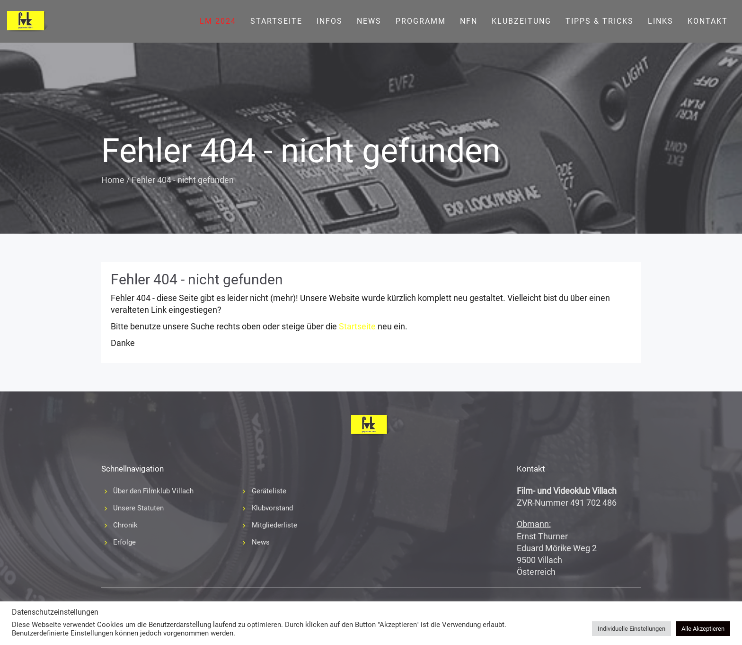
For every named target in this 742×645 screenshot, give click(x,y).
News (369, 21)
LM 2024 (218, 21)
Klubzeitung (521, 21)
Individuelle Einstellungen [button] (631, 628)
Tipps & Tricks (599, 21)
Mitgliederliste (274, 525)
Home (112, 180)
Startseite (276, 21)
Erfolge (124, 542)
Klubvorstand (272, 508)
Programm (421, 21)
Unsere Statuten (138, 508)
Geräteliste (269, 491)
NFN (468, 21)
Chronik (125, 525)
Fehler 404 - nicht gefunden (197, 279)
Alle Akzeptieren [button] (702, 628)
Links (660, 21)
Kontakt (708, 21)
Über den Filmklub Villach (153, 491)
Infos (330, 21)
